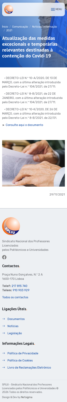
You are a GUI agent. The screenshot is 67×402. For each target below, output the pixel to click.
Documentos (13, 319)
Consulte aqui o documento (24, 125)
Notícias (10, 326)
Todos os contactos (15, 297)
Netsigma (26, 397)
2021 (9, 30)
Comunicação (20, 26)
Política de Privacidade (20, 353)
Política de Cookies (17, 360)
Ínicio (5, 26)
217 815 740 (19, 286)
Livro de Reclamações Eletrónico (26, 367)
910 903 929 (21, 290)
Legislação (12, 333)
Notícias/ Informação (44, 26)
